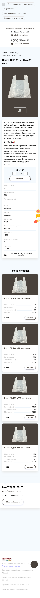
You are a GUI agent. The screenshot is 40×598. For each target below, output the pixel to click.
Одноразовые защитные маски (20, 4)
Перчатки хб (9, 9)
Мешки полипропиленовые (15, 14)
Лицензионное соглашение (11, 566)
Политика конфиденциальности (15, 589)
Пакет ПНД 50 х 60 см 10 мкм (17, 298)
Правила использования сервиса (15, 585)
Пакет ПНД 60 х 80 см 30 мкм (17, 348)
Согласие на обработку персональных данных (17, 571)
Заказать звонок (22, 44)
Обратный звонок (13, 502)
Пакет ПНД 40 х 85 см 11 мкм (17, 448)
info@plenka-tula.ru (22, 35)
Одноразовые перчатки (13, 18)
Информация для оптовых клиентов (21, 255)
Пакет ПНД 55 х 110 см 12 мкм (17, 398)
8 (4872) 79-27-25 (20, 31)
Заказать (20, 179)
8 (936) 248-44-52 (20, 40)
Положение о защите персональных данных (16, 578)
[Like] (38, 213)
